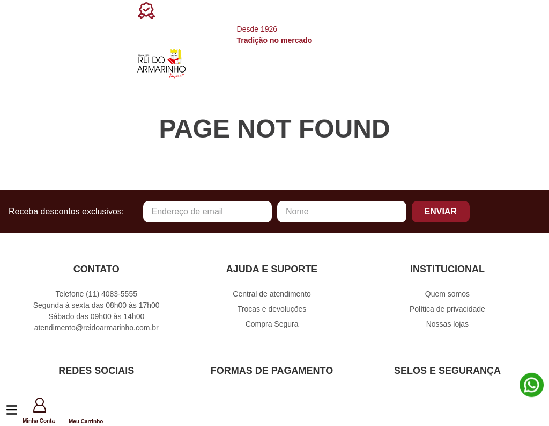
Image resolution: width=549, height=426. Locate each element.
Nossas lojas (447, 324)
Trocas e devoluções (272, 309)
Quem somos (447, 294)
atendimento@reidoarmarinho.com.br (96, 327)
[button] (62, 410)
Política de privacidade (447, 309)
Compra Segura (272, 324)
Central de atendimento (272, 294)
